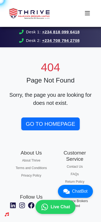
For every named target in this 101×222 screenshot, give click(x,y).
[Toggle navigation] (87, 13)
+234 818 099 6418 (61, 32)
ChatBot (75, 191)
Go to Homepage (50, 124)
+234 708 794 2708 (61, 40)
